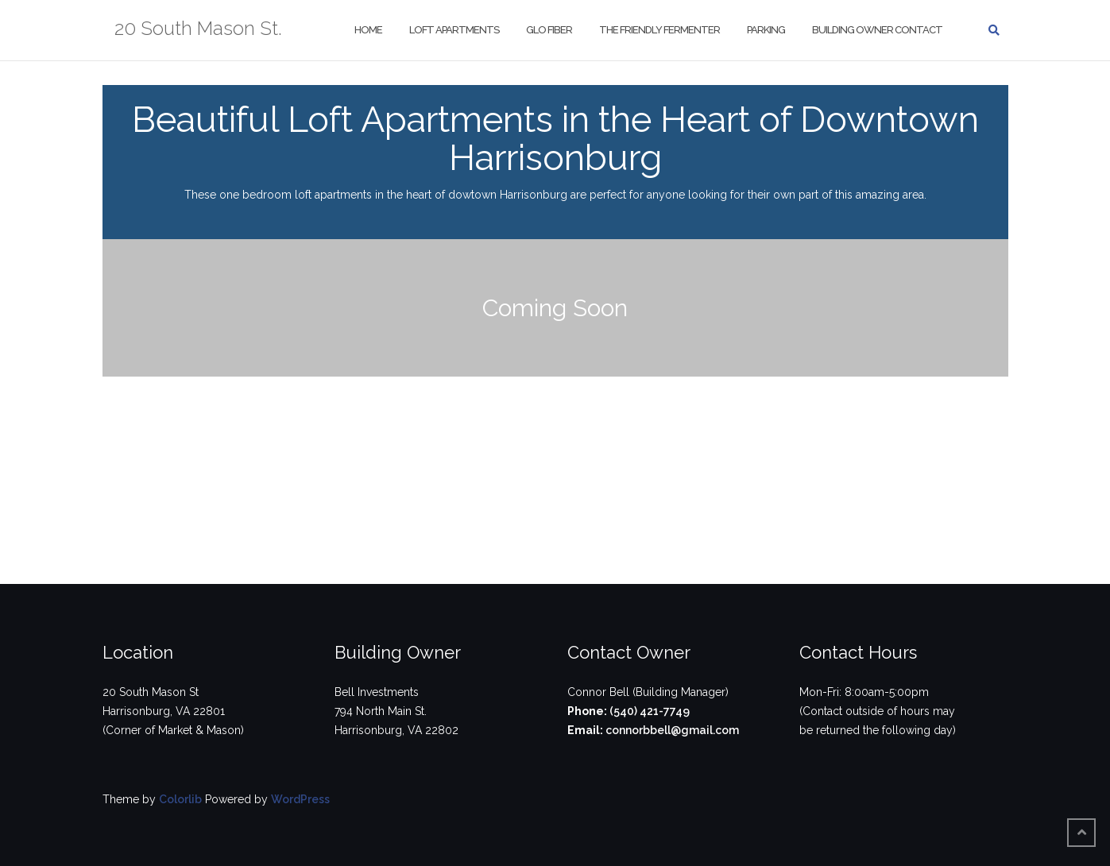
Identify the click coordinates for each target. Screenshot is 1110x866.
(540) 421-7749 (648, 711)
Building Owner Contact (876, 30)
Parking (765, 30)
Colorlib (180, 799)
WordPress (300, 799)
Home (367, 30)
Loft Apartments (453, 30)
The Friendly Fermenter (659, 30)
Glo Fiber (548, 30)
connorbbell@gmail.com (671, 730)
